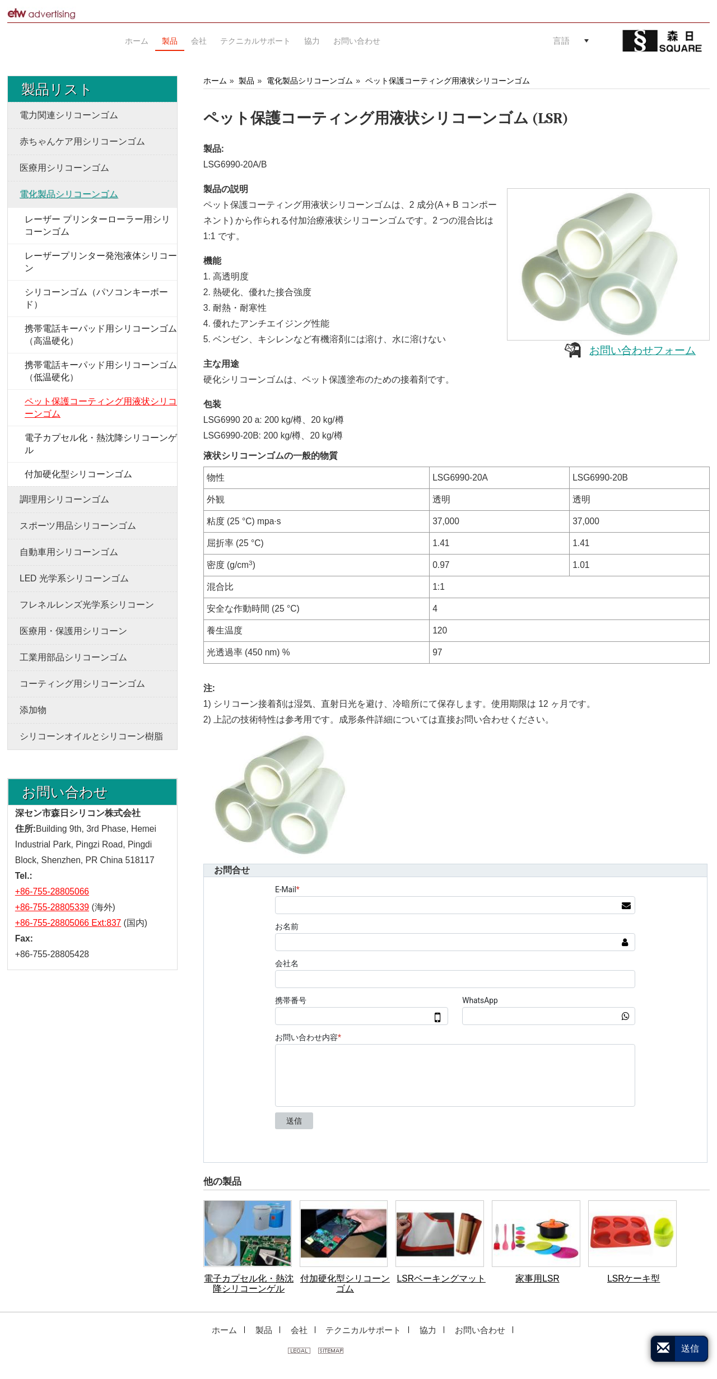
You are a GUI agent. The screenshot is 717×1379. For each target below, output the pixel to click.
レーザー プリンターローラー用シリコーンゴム (97, 225)
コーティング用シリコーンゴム (82, 683)
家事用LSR (537, 1278)
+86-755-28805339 (52, 907)
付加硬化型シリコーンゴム (345, 1283)
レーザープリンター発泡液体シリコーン (101, 262)
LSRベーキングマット (441, 1278)
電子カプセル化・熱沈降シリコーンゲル (249, 1283)
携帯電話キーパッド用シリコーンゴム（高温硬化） (101, 335)
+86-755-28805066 (52, 891)
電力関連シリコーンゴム (69, 115)
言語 (561, 40)
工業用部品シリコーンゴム (73, 657)
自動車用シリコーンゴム (69, 552)
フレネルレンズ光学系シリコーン (87, 604)
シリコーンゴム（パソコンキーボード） (96, 298)
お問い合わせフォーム (642, 350)
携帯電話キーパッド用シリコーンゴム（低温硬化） (101, 371)
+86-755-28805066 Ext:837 (68, 923)
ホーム (215, 80)
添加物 (33, 710)
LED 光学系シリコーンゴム (74, 578)
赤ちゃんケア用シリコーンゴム (82, 141)
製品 (246, 80)
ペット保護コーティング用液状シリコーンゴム (447, 80)
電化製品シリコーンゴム (310, 80)
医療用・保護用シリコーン (73, 631)
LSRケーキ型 (633, 1278)
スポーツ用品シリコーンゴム (78, 525)
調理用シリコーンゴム (64, 499)
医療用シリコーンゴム (64, 168)
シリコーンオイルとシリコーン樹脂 (91, 736)
